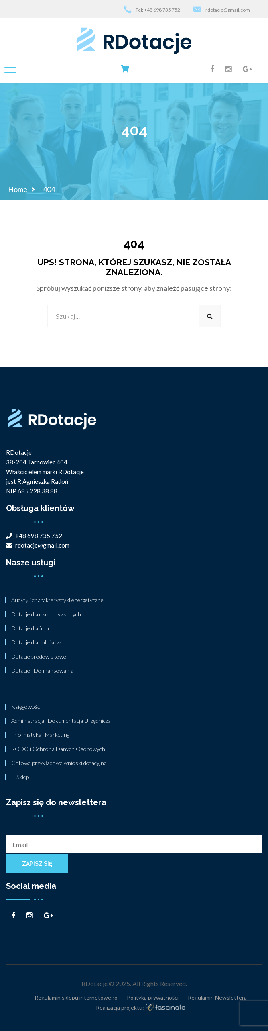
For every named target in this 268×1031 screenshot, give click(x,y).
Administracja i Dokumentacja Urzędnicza (61, 720)
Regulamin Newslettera (217, 997)
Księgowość (25, 706)
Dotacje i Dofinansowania (42, 670)
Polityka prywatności (153, 997)
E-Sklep (20, 776)
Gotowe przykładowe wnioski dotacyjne (59, 762)
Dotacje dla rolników (36, 642)
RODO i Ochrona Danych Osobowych (58, 748)
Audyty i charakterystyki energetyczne (57, 600)
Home (17, 189)
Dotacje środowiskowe (38, 656)
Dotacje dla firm (30, 628)
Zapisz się (37, 864)
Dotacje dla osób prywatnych (46, 614)
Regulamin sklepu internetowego (76, 997)
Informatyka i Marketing (40, 734)
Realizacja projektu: (140, 1008)
